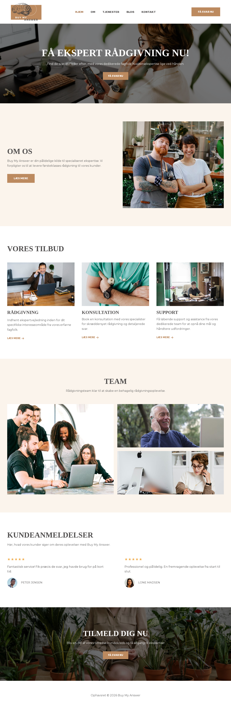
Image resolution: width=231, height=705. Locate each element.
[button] (205, 11)
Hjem (83, 12)
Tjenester (111, 12)
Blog (128, 12)
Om (94, 12)
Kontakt (145, 12)
